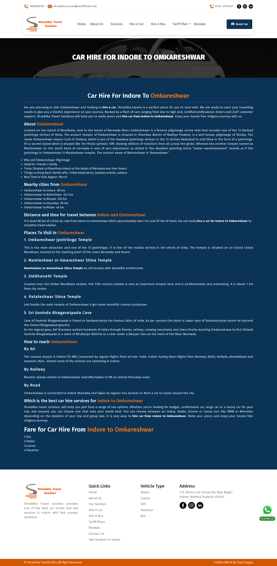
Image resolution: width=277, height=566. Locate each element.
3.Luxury (30, 446)
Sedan (145, 492)
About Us (96, 24)
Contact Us (96, 534)
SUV (143, 504)
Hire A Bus (158, 24)
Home (82, 24)
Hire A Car (137, 24)
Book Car (239, 24)
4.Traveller (31, 450)
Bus (143, 516)
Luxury (145, 498)
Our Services (97, 504)
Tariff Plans (97, 522)
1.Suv (27, 437)
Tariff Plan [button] (180, 24)
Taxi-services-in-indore (104, 539)
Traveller (147, 510)
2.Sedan (29, 441)
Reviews (200, 24)
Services (116, 24)
